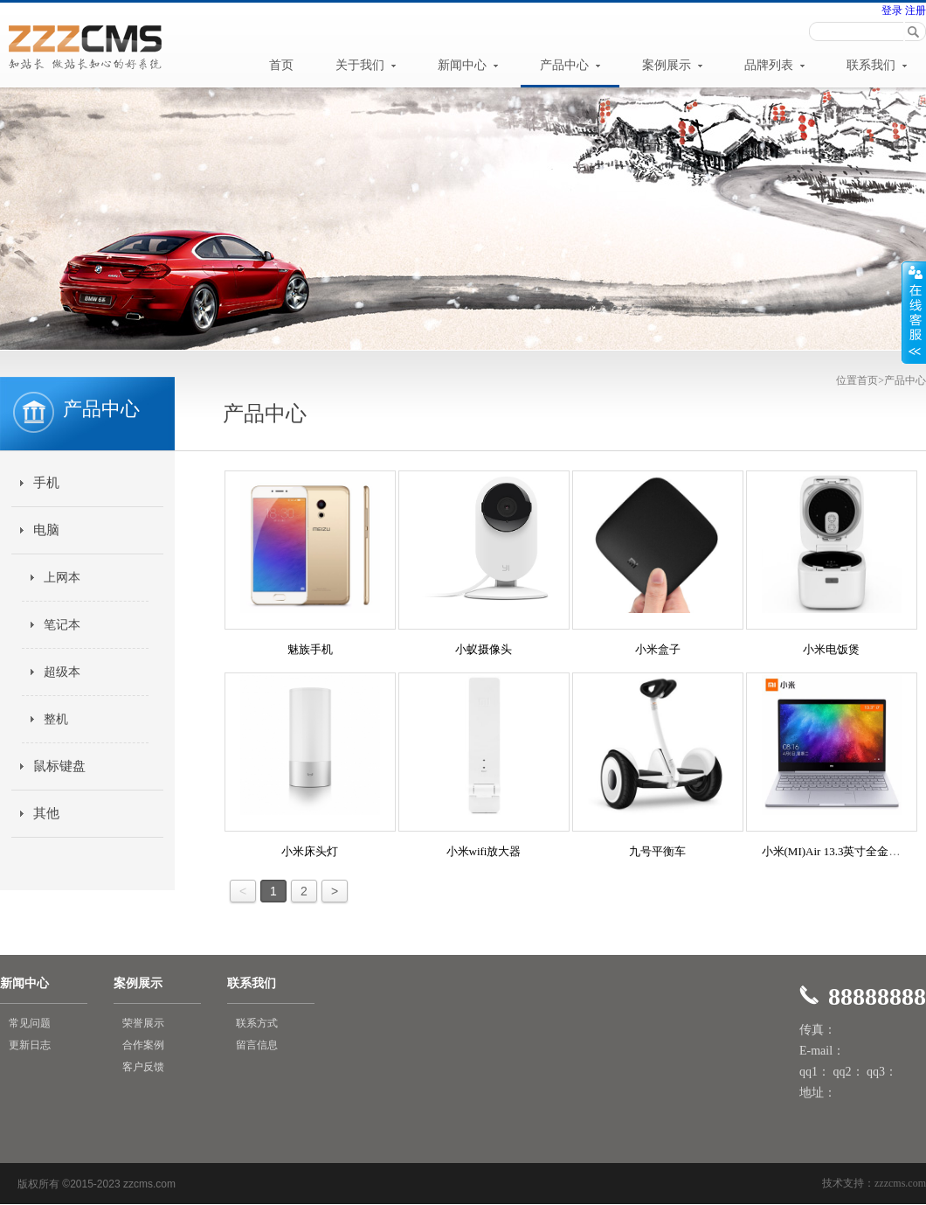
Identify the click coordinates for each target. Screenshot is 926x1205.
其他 (46, 813)
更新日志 (30, 1045)
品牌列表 (774, 65)
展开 (914, 312)
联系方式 (257, 1023)
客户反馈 (143, 1067)
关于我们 (366, 65)
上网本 (62, 577)
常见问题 (30, 1023)
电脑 (46, 530)
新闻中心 (468, 65)
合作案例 (143, 1045)
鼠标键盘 (59, 766)
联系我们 (877, 65)
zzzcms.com (900, 1183)
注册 (914, 10)
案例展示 (672, 65)
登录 (891, 10)
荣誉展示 (143, 1023)
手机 (46, 483)
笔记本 (62, 624)
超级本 (62, 672)
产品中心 (570, 65)
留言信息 (257, 1045)
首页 (281, 65)
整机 (56, 719)
